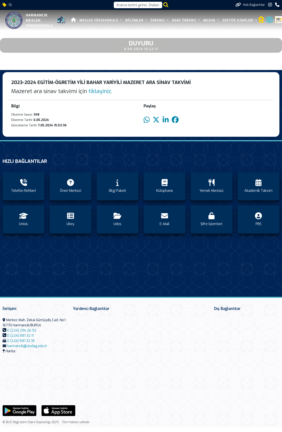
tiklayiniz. (100, 91)
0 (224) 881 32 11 (20, 335)
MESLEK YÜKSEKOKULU (99, 20)
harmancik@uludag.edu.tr (27, 346)
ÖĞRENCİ (158, 20)
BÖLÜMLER (134, 20)
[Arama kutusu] (138, 5)
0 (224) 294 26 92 (21, 330)
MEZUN (209, 20)
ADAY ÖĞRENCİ (184, 20)
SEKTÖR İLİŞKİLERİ (238, 20)
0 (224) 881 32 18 (21, 340)
